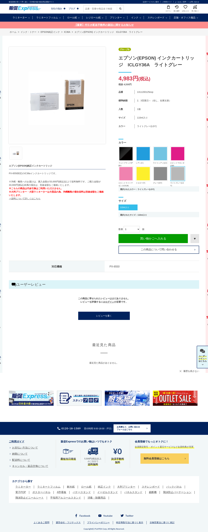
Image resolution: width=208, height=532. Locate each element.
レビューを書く (104, 315)
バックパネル (174, 486)
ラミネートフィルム (47, 17)
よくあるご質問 (180, 2)
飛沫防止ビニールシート (29, 497)
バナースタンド (82, 492)
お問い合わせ (194, 2)
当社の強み (56, 8)
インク (134, 17)
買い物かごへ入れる (153, 238)
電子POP (20, 492)
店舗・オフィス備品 (184, 17)
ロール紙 (72, 17)
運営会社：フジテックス (68, 522)
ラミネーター (20, 17)
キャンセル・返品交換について (30, 466)
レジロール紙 (93, 17)
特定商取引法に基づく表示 (129, 522)
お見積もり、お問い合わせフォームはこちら (128, 428)
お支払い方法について (25, 447)
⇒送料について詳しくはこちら (24, 198)
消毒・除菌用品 (97, 497)
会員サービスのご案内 (151, 2)
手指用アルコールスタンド (65, 497)
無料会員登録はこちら (156, 458)
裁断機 (153, 492)
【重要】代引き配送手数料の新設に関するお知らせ (104, 25)
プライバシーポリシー (98, 522)
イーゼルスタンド (107, 492)
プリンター (116, 17)
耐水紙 (71, 486)
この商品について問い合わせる (159, 249)
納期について (20, 453)
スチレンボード (156, 17)
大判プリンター (126, 486)
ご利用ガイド (167, 2)
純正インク (104, 486)
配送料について (21, 460)
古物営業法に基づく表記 (162, 522)
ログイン (109, 302)
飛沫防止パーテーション (177, 492)
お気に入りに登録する (194, 238)
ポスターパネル (41, 492)
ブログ (72, 8)
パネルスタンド (133, 492)
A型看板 (61, 492)
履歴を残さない (191, 371)
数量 (121, 229)
